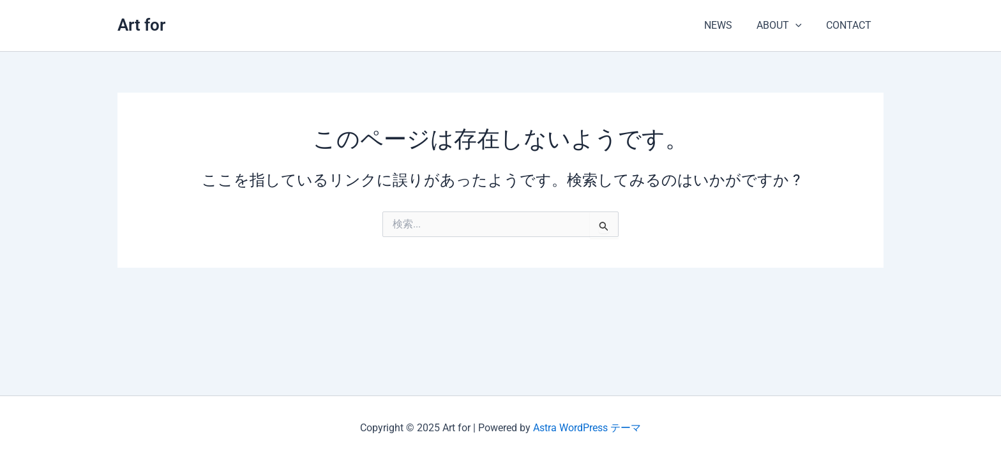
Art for (141, 24)
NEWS (728, 25)
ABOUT (785, 25)
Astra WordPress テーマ (587, 428)
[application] (801, 25)
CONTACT (850, 25)
